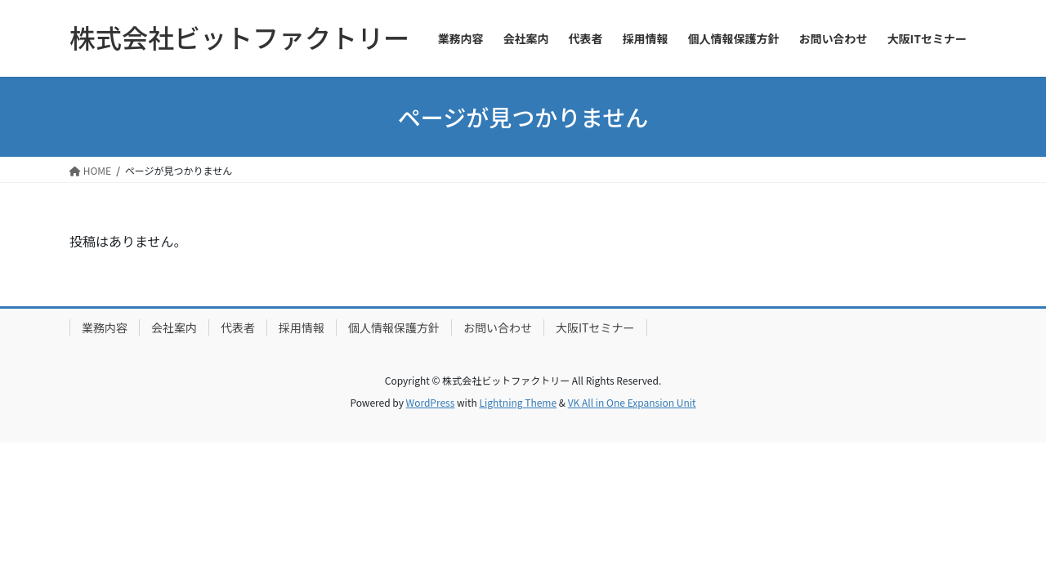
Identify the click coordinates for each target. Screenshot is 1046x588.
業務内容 (104, 327)
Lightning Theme (518, 402)
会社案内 (174, 327)
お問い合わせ (497, 327)
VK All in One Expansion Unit (632, 402)
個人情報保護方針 (394, 327)
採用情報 (301, 327)
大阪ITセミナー (595, 327)
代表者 (238, 327)
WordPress (430, 402)
